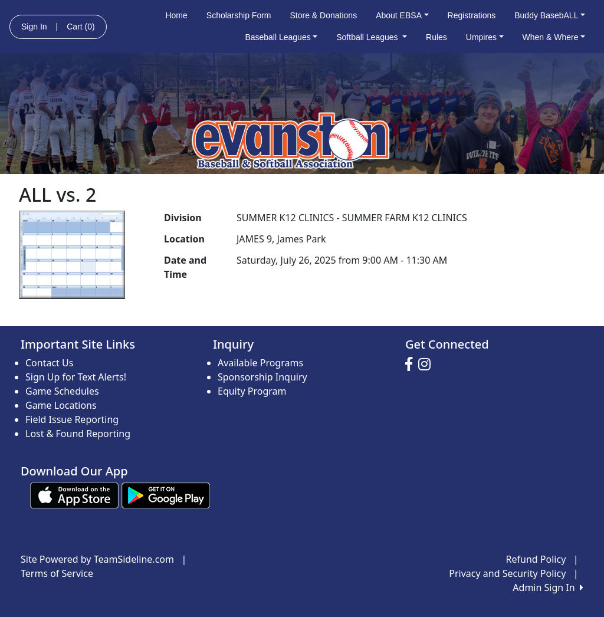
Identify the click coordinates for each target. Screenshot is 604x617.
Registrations (472, 15)
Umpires (485, 37)
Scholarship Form (238, 15)
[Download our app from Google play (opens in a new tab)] (166, 494)
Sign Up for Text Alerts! (75, 376)
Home (176, 15)
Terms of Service (57, 573)
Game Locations (61, 405)
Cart (80, 26)
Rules (436, 37)
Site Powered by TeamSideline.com (97, 559)
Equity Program (252, 391)
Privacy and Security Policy (507, 573)
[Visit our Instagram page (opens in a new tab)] (427, 364)
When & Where (554, 37)
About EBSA (402, 15)
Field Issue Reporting (72, 419)
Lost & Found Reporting (77, 433)
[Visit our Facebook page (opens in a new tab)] (411, 364)
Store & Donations (323, 15)
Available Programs (260, 362)
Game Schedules (62, 391)
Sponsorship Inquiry (262, 376)
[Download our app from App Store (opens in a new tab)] (74, 494)
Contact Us (49, 362)
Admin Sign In (548, 587)
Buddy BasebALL (549, 15)
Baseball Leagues (281, 37)
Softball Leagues (371, 37)
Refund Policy (536, 559)
